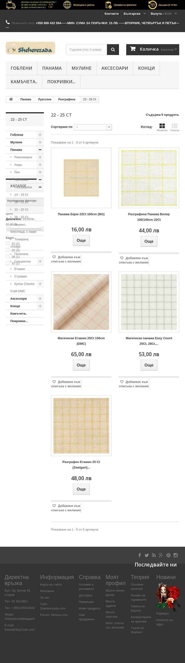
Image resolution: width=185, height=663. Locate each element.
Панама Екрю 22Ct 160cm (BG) (81, 214)
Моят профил (116, 580)
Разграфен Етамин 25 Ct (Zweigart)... (81, 464)
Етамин (19, 269)
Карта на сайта (51, 584)
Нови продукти (89, 608)
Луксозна (20, 179)
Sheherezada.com (53, 608)
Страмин (20, 276)
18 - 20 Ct (20, 202)
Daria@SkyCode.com (20, 629)
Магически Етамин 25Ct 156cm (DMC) (81, 340)
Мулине (82, 68)
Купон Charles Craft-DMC (22, 287)
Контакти (112, 13)
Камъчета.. (24, 81)
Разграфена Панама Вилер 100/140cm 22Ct (149, 216)
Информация (57, 577)
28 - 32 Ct (20, 217)
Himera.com (59, 615)
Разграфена (22, 187)
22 (16, 397)
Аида (17, 164)
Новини (166, 577)
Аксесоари (114, 68)
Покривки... (61, 81)
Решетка (162, 127)
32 (16, 417)
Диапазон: (14, 372)
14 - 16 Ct (20, 194)
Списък (174, 127)
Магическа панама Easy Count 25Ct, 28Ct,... (149, 340)
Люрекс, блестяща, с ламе (23, 228)
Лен (16, 172)
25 (16, 404)
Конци (146, 68)
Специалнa (22, 261)
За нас (45, 597)
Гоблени (21, 68)
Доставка (85, 595)
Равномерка (22, 157)
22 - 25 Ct (20, 209)
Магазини (47, 591)
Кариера (162, 613)
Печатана (20, 254)
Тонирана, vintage (19, 242)
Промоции (86, 602)
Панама (52, 68)
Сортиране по (62, 127)
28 (16, 410)
